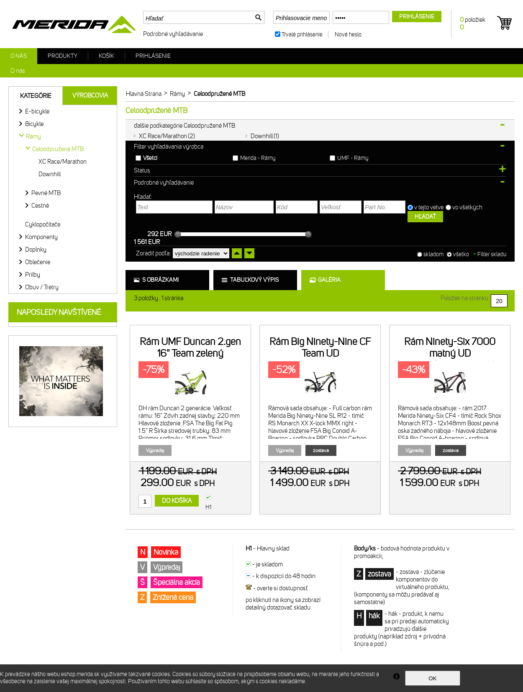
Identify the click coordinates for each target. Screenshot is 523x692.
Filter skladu (489, 254)
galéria (329, 279)
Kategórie (35, 96)
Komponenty (41, 237)
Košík (106, 55)
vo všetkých (468, 207)
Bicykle (34, 124)
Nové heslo (348, 34)
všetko (461, 254)
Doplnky (35, 249)
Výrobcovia (90, 95)
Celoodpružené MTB (58, 149)
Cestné (40, 205)
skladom (433, 254)
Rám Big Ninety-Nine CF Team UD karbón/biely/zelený (320, 353)
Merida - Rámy (257, 158)
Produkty (62, 55)
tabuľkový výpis (254, 279)
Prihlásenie (153, 55)
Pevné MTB (46, 193)
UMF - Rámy (352, 158)
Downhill (262, 136)
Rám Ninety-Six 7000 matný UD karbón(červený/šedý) (449, 353)
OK (432, 678)
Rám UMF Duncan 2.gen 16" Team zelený (190, 347)
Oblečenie (37, 262)
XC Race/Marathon (163, 136)
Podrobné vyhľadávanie (173, 34)
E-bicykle (37, 111)
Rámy (33, 136)
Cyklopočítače (42, 224)
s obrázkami (160, 279)
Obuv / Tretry (42, 287)
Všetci (150, 158)
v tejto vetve (429, 207)
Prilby (32, 274)
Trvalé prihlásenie (302, 34)
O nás (18, 55)
